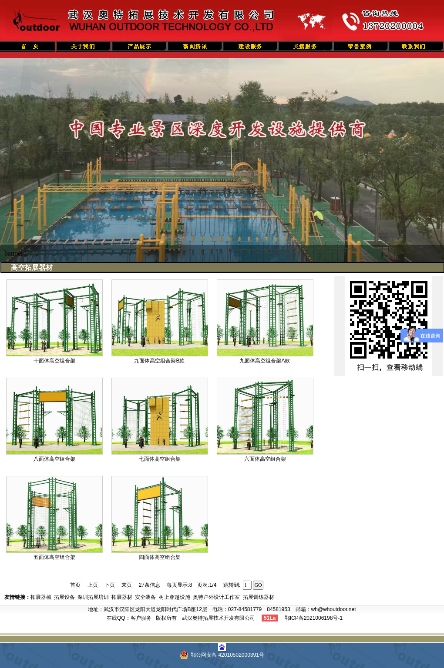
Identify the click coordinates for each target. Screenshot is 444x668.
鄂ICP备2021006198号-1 (314, 618)
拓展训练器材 (258, 597)
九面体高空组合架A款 (264, 361)
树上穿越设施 (174, 597)
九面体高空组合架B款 (159, 361)
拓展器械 (40, 597)
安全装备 (145, 597)
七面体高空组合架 (160, 459)
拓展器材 (121, 597)
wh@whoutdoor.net (333, 609)
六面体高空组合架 (265, 459)
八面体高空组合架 (54, 459)
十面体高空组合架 (54, 361)
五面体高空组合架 (54, 557)
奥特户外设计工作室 (216, 597)
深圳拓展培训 (93, 597)
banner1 (15, 253)
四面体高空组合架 (160, 557)
